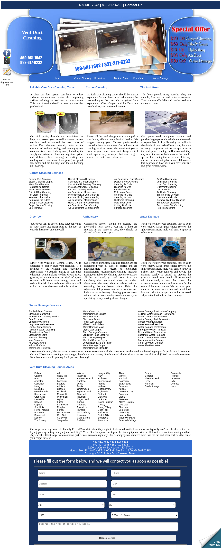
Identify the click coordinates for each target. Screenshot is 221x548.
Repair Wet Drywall (92, 321)
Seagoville (62, 420)
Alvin (121, 373)
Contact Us (133, 5)
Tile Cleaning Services (168, 194)
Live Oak (123, 404)
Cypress (175, 383)
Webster (102, 386)
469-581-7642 (89, 5)
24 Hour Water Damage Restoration (156, 314)
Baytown (102, 396)
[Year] (72, 515)
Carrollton (39, 383)
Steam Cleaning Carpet (41, 181)
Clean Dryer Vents (38, 335)
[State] (72, 494)
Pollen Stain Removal (40, 189)
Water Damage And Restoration (154, 319)
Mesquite (39, 389)
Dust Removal (36, 319)
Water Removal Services (150, 324)
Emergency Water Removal (152, 329)
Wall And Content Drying (95, 340)
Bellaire (81, 420)
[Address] (72, 484)
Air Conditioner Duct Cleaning (83, 205)
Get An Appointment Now (6, 82)
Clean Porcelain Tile (167, 197)
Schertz (149, 375)
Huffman (149, 383)
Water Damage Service (94, 314)
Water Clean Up (91, 311)
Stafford (102, 394)
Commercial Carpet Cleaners (83, 181)
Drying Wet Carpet (92, 329)
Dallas (37, 373)
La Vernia (175, 378)
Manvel (122, 375)
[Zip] (146, 494)
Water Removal (90, 316)
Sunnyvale (62, 404)
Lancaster (62, 381)
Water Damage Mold (93, 327)
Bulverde (123, 386)
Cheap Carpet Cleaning (41, 202)
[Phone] (146, 473)
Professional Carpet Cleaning (83, 187)
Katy (100, 375)
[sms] (108, 526)
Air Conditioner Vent (167, 179)
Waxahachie (63, 412)
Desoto (38, 417)
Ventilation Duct (122, 189)
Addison (61, 386)
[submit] (107, 538)
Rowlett (38, 402)
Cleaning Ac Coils (123, 184)
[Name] (72, 473)
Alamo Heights (126, 402)
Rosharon (124, 381)
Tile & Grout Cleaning (168, 202)
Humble (81, 410)
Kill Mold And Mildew (93, 324)
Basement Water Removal (151, 335)
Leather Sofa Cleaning (40, 327)
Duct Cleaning (164, 189)
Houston (81, 396)
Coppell (38, 404)
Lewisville (39, 399)
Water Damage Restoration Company (157, 311)
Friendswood (104, 381)
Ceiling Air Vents (122, 205)
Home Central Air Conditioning (83, 202)
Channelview (104, 389)
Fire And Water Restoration (152, 332)
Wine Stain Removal (39, 184)
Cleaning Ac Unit (122, 187)
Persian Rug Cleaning (40, 179)
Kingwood (82, 415)
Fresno (101, 383)
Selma (148, 373)
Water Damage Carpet (94, 345)
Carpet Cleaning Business (81, 179)
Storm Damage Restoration (152, 337)
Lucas (80, 383)
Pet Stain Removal (38, 194)
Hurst (173, 386)
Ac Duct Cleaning (37, 342)
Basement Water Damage (151, 340)
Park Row (103, 412)
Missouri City (83, 412)
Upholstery (99, 78)
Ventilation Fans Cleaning (96, 335)
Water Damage (161, 78)
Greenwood (83, 389)
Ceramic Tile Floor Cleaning (171, 200)
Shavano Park (152, 378)
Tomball (123, 378)
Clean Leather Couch (39, 332)
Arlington (38, 381)
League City (104, 373)
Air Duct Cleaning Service (81, 189)
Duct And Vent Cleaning (126, 181)
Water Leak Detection (40, 348)
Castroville (176, 373)
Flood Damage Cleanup (95, 332)
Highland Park (84, 391)
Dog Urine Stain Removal (42, 324)
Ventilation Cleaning (167, 181)
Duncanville (40, 415)
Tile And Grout (121, 78)
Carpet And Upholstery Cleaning (84, 184)
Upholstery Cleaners (39, 321)
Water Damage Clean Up (95, 348)
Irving (37, 386)
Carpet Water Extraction (150, 321)
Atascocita (103, 420)
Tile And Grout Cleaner (40, 311)
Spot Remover (36, 208)
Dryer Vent (138, 78)
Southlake (39, 407)
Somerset (124, 410)
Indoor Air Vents (37, 345)
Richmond (103, 378)
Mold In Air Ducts (122, 192)
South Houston (105, 402)
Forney (60, 410)
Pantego (81, 381)
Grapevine (39, 396)
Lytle (173, 381)
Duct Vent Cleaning (124, 200)
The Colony (40, 420)
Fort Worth (39, 412)
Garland (38, 375)
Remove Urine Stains (39, 197)
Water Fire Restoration (149, 345)
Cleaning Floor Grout (39, 314)
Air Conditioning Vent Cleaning (83, 197)
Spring (80, 402)
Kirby (147, 381)
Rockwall (61, 391)
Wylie (60, 399)
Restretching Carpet (39, 187)
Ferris (80, 386)
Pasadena (82, 407)
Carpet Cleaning (82, 78)
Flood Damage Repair (94, 337)
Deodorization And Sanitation (97, 342)
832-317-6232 (112, 5)
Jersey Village (105, 407)
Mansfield (62, 394)
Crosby (101, 404)
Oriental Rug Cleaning (40, 192)
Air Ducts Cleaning (166, 192)
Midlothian (62, 396)
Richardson (40, 394)
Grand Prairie (41, 391)
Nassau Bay (125, 415)
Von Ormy (124, 412)
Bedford (61, 383)
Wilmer (80, 373)
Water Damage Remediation (152, 316)
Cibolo (122, 396)
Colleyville (62, 417)
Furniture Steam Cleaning (42, 329)
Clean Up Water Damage (151, 342)
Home (57, 78)
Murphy (61, 407)
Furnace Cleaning (123, 208)
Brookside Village (127, 420)
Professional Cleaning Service (44, 316)
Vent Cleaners (36, 340)
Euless (60, 378)
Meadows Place (127, 417)
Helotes (174, 375)
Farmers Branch (85, 378)
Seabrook (103, 417)
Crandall (81, 394)
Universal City (126, 391)
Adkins (122, 389)
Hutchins (81, 375)
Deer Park (103, 410)
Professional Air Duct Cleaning (83, 194)
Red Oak (61, 415)
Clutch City (103, 415)
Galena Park (83, 417)
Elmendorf (124, 407)
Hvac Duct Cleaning (167, 184)
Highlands (103, 391)
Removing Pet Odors (39, 200)
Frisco (60, 402)
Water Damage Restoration (152, 327)
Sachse (61, 389)
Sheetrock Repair (91, 319)
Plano (37, 378)
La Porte (102, 399)
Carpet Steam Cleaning (41, 205)
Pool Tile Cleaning (166, 208)
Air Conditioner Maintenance (82, 192)
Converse (124, 394)
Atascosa (123, 399)
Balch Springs (152, 386)
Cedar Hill (62, 375)
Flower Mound (41, 410)
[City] (146, 484)
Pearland (81, 404)
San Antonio (125, 383)
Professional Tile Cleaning (170, 205)
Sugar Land (83, 399)
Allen (59, 373)
